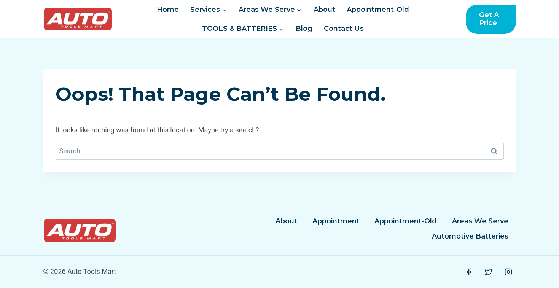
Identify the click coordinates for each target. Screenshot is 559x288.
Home (168, 9)
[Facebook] (469, 272)
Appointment (336, 221)
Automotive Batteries (470, 236)
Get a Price (489, 19)
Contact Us (344, 28)
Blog (304, 28)
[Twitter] (488, 272)
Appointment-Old (378, 9)
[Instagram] (508, 272)
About (324, 9)
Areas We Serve (480, 221)
